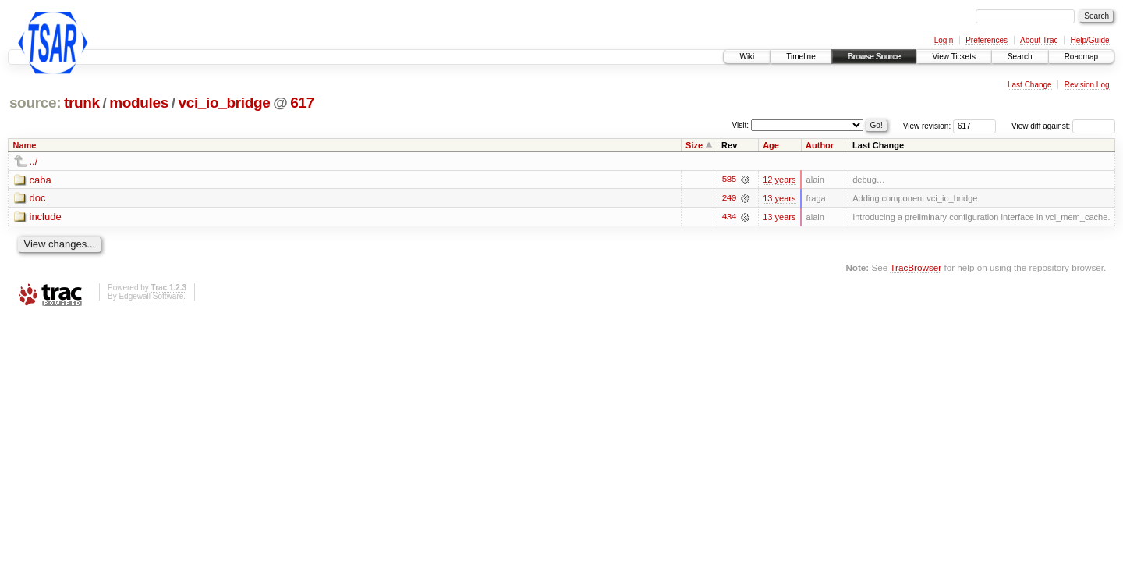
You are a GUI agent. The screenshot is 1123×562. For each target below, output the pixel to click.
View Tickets (954, 56)
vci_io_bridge (224, 102)
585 (728, 179)
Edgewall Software (151, 296)
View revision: (927, 126)
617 (302, 102)
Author (820, 145)
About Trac (1038, 40)
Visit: (740, 125)
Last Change (1030, 84)
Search (1020, 56)
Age (771, 145)
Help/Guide (1089, 40)
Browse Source (874, 56)
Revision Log (1087, 84)
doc (38, 199)
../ (34, 161)
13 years (779, 198)
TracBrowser (915, 267)
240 (728, 198)
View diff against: (1063, 126)
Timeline (800, 56)
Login (943, 40)
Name (25, 145)
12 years (779, 179)
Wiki (746, 56)
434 (728, 217)
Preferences (986, 40)
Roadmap (1081, 56)
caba (40, 180)
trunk (82, 102)
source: (35, 102)
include (46, 217)
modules (138, 102)
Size (694, 145)
